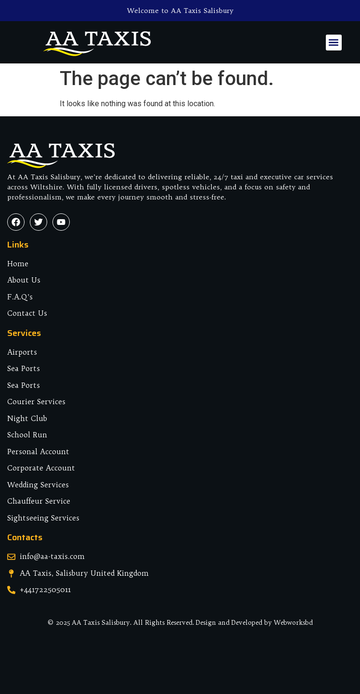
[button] (334, 42)
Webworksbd (293, 622)
